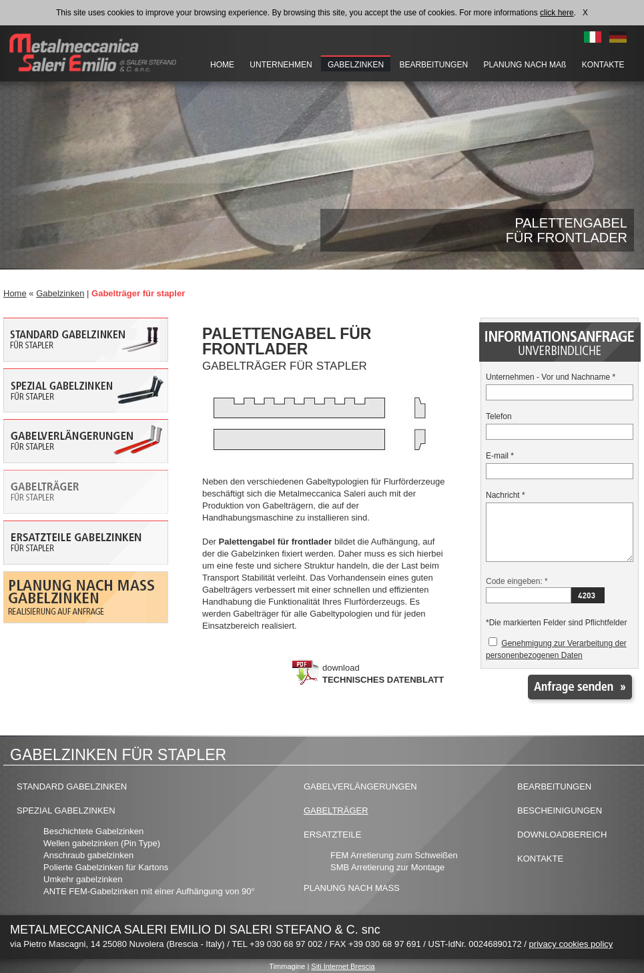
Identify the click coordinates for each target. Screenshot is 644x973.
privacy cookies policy (571, 944)
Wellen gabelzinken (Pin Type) (101, 843)
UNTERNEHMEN (281, 64)
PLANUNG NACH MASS (352, 888)
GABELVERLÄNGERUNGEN (360, 786)
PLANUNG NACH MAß (525, 64)
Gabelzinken (60, 293)
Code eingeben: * (517, 581)
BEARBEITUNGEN (433, 64)
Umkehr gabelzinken (83, 879)
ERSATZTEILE (332, 835)
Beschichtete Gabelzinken (93, 831)
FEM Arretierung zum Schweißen (394, 855)
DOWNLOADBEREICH (562, 835)
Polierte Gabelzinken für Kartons (105, 867)
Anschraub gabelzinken (88, 855)
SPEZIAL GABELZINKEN (66, 810)
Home (15, 293)
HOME (222, 64)
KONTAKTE (603, 64)
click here (557, 12)
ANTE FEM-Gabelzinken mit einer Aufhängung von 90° (149, 891)
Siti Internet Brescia (342, 966)
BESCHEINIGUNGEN (559, 810)
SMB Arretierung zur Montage (387, 867)
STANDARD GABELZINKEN (72, 786)
